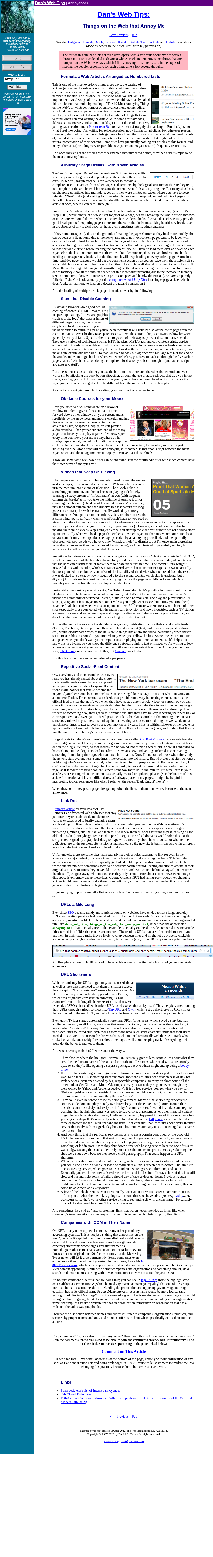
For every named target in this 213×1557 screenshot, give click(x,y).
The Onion (67, 651)
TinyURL (114, 1009)
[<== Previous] (119, 35)
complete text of (128, 279)
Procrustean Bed (100, 126)
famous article (65, 809)
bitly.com (156, 1119)
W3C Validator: (17, 75)
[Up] (135, 35)
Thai (143, 42)
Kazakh (123, 42)
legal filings (149, 1280)
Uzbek (170, 42)
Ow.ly (132, 1009)
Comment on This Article (124, 1351)
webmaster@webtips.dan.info (124, 1441)
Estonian (110, 42)
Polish (134, 42)
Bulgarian (74, 42)
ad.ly (179, 1195)
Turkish (153, 42)
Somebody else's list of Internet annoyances (90, 1390)
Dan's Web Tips (50, 3)
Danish (88, 42)
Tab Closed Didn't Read (77, 1394)
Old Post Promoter (152, 739)
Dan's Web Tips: (124, 14)
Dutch (98, 42)
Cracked (120, 651)
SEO (70, 912)
